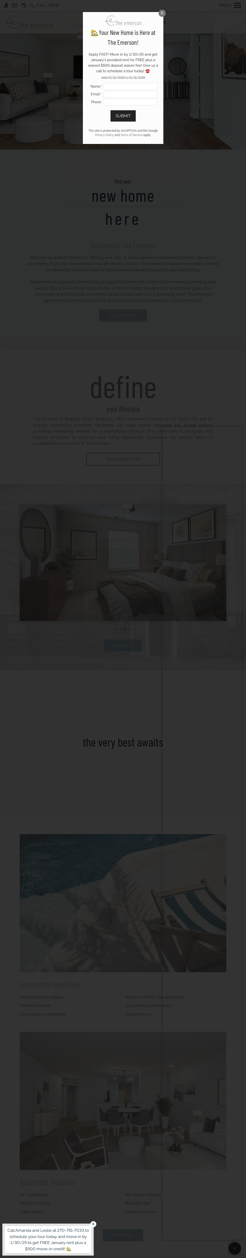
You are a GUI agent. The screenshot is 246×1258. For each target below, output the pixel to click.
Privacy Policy (104, 135)
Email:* (96, 94)
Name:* (96, 86)
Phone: (96, 102)
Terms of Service (131, 135)
